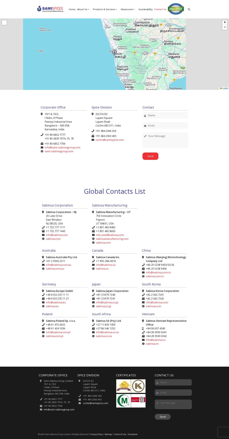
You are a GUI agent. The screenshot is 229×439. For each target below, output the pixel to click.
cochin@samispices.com (110, 140)
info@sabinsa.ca (105, 265)
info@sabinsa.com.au (58, 265)
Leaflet (224, 88)
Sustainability (146, 9)
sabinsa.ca (102, 268)
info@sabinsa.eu (56, 302)
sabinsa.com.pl (54, 336)
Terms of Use (120, 434)
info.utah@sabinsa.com (110, 235)
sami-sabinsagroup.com (59, 151)
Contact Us (160, 9)
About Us (84, 9)
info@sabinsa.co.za (107, 332)
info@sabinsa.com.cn (158, 272)
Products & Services (106, 9)
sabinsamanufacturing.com (112, 238)
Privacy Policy (96, 434)
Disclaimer (133, 434)
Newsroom (129, 9)
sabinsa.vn (152, 343)
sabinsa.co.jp (103, 306)
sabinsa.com (53, 238)
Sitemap (108, 434)
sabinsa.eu (52, 306)
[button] (189, 9)
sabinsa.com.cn (155, 276)
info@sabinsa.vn (156, 340)
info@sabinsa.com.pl (58, 332)
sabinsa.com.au (55, 268)
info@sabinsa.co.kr (157, 302)
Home (72, 9)
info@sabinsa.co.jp (107, 302)
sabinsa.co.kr (153, 306)
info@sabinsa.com (57, 235)
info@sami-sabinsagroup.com (62, 147)
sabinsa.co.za (104, 336)
